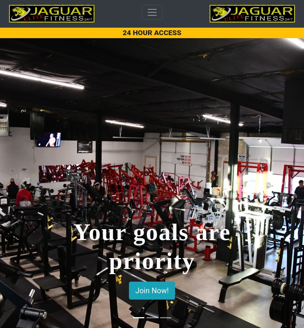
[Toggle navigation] (152, 12)
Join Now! (152, 290)
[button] (23, 183)
